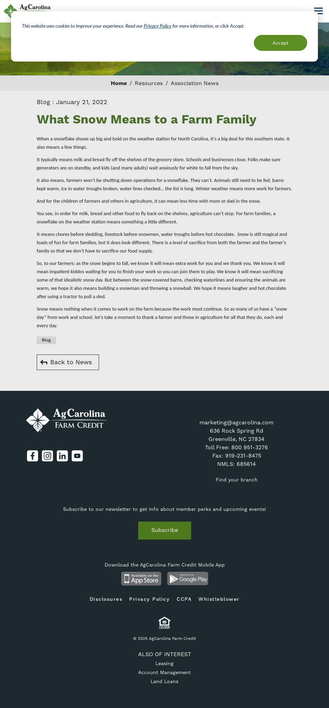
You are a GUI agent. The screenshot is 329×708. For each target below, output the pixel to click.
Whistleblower (219, 599)
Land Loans (164, 682)
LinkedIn (62, 455)
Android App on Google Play (187, 579)
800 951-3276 (249, 447)
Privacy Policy (149, 599)
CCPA (184, 599)
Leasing (164, 664)
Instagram (47, 455)
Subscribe (164, 530)
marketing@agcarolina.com (236, 422)
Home (119, 83)
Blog (46, 340)
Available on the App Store (141, 579)
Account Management (164, 673)
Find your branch (237, 480)
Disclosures (106, 599)
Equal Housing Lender (165, 623)
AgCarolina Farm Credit (27, 11)
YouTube (77, 455)
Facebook (32, 455)
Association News (195, 83)
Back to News (71, 362)
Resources (149, 83)
